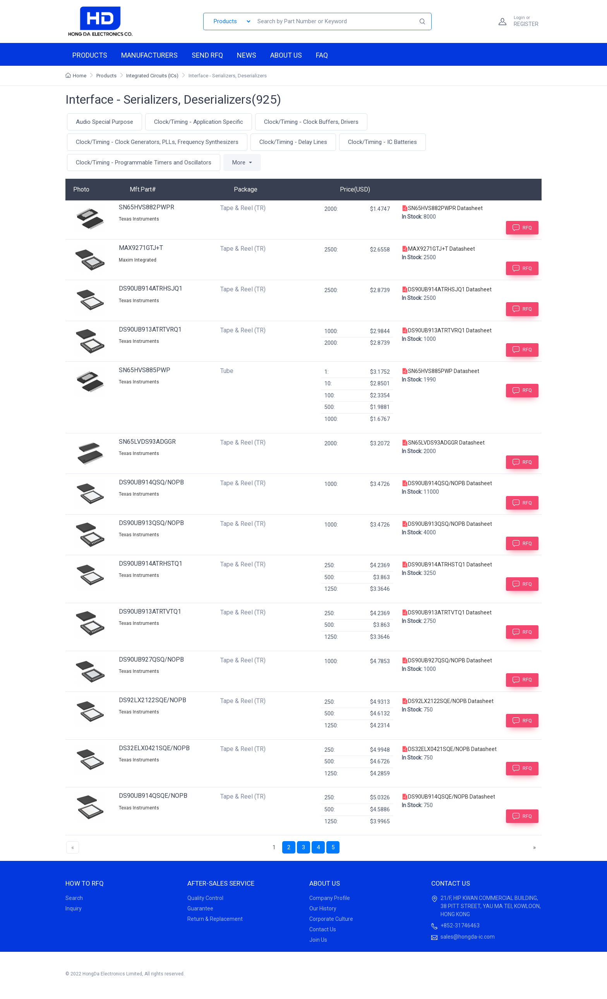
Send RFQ (207, 55)
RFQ (522, 227)
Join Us (318, 940)
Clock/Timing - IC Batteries (382, 142)
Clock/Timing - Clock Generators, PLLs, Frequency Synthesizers (157, 142)
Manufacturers (149, 55)
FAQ (322, 55)
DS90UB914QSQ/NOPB (151, 482)
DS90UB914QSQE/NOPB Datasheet (448, 797)
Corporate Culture (331, 919)
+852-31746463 (460, 925)
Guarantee (200, 908)
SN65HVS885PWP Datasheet (440, 371)
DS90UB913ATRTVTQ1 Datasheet (447, 612)
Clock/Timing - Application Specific (198, 121)
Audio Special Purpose (104, 121)
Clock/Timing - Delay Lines (293, 142)
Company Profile (329, 898)
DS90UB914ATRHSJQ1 (150, 288)
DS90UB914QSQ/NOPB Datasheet (447, 483)
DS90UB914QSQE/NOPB (153, 795)
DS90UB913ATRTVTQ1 (150, 611)
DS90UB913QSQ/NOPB (151, 523)
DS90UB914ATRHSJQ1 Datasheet (447, 289)
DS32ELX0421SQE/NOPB (154, 748)
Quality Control (205, 898)
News (246, 55)
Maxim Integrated (137, 260)
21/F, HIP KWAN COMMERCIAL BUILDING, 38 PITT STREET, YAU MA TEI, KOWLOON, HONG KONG (491, 906)
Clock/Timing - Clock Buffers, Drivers (311, 121)
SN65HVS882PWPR (146, 207)
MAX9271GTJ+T (141, 247)
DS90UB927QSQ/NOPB (151, 659)
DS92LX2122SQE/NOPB (152, 700)
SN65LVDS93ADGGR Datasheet (443, 443)
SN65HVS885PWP (144, 370)
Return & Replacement (215, 919)
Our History (322, 908)
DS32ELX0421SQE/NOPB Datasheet (449, 749)
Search (74, 898)
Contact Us (322, 929)
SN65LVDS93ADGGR (147, 441)
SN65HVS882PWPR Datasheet (442, 208)
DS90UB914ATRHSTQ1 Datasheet (447, 564)
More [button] (239, 162)
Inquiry (73, 908)
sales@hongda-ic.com (468, 937)
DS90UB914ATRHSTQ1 (150, 563)
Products (89, 55)
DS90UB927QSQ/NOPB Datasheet (447, 660)
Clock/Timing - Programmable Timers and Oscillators (143, 162)
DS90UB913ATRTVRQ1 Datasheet (447, 330)
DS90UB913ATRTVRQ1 (150, 329)
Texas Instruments (139, 219)
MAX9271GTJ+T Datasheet (438, 249)
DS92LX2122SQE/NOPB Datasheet (448, 701)
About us (286, 55)
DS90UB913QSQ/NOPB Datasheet (447, 524)
